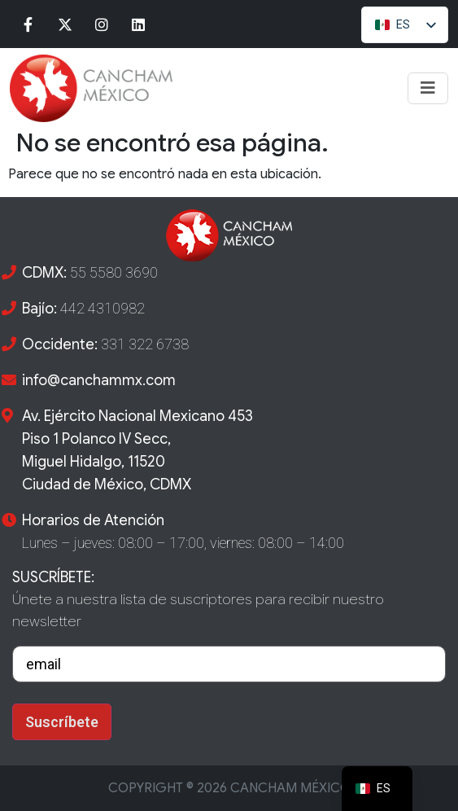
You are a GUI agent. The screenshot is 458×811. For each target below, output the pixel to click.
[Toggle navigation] (428, 88)
